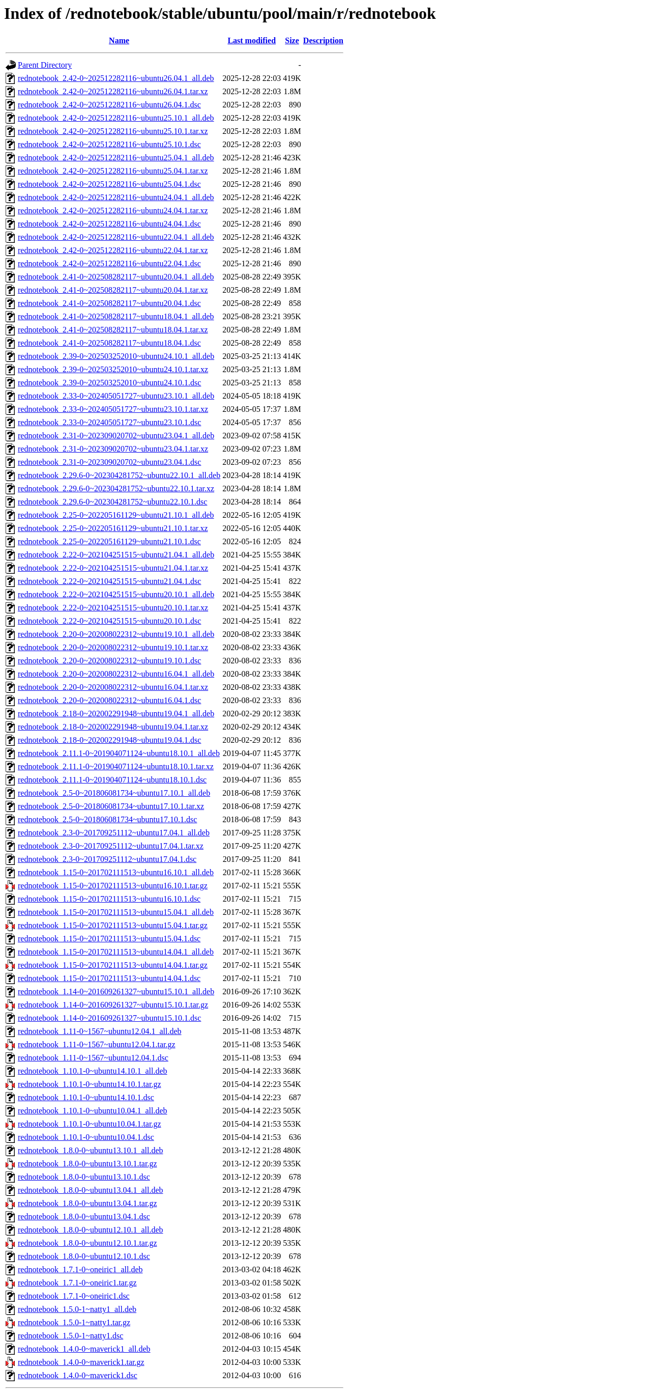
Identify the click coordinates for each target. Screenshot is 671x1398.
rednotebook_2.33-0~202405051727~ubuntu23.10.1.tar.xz (113, 409)
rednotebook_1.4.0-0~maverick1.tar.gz (81, 1362)
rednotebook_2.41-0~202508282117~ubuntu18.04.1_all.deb (116, 316)
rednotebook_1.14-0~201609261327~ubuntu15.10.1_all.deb (116, 991)
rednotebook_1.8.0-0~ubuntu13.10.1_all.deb (90, 1150)
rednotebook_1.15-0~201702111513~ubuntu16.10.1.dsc (109, 898)
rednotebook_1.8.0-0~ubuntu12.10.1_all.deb (90, 1229)
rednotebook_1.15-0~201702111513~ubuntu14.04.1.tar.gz (113, 965)
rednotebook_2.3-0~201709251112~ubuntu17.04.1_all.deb (114, 832)
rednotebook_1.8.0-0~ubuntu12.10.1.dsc (84, 1256)
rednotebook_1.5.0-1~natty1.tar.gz (74, 1322)
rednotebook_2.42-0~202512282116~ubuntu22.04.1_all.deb (116, 237)
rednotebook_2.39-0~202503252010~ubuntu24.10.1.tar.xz (113, 369)
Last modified (251, 40)
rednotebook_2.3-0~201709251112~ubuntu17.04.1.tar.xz (110, 846)
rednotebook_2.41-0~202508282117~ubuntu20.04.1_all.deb (116, 276)
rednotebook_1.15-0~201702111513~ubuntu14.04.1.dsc (109, 978)
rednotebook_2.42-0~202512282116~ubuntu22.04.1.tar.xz (113, 250)
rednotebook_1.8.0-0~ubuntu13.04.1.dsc (84, 1216)
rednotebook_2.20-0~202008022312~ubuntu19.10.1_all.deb (116, 634)
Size (292, 40)
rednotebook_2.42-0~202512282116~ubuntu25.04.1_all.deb (116, 157)
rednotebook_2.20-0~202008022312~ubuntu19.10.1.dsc (109, 660)
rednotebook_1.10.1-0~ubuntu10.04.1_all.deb (92, 1110)
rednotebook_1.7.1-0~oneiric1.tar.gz (77, 1282)
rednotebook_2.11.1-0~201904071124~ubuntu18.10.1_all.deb (119, 753)
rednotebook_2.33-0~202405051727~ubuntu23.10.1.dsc (109, 422)
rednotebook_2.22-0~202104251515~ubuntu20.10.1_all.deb (116, 594)
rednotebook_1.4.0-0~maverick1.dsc (77, 1375)
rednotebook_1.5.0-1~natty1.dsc (70, 1335)
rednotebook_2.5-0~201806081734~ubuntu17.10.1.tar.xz (111, 806)
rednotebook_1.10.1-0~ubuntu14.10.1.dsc (86, 1097)
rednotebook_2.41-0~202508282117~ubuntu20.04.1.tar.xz (113, 290)
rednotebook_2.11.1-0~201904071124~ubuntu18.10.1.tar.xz (116, 766)
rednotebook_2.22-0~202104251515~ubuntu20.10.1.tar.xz (113, 607)
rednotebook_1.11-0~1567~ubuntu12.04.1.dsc (93, 1057)
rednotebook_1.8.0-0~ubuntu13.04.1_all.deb (90, 1190)
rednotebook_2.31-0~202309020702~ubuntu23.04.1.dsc (109, 462)
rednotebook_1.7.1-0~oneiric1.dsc (74, 1296)
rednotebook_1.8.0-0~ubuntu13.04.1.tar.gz (87, 1203)
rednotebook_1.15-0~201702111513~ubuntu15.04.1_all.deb (116, 912)
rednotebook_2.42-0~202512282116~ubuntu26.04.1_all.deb (116, 78)
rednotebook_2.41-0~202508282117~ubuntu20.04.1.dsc (109, 303)
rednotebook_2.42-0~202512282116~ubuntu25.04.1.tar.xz (113, 170)
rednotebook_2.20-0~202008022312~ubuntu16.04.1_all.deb (116, 673)
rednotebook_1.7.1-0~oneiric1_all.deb (80, 1269)
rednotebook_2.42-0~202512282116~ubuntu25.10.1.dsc (109, 144)
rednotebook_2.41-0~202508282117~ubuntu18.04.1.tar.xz (113, 329)
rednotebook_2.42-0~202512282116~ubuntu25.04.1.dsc (109, 184)
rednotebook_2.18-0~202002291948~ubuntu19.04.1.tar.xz (113, 726)
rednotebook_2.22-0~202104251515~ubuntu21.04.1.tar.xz (113, 568)
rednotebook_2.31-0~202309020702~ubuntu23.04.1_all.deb (116, 435)
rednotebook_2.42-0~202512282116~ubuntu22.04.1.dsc (109, 263)
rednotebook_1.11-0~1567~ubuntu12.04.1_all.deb (100, 1031)
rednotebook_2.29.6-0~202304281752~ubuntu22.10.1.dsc (112, 501)
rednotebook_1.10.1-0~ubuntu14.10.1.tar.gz (89, 1084)
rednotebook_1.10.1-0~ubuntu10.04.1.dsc (86, 1137)
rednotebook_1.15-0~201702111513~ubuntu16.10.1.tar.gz (113, 885)
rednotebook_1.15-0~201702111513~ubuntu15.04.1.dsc (109, 938)
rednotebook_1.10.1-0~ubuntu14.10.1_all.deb (92, 1071)
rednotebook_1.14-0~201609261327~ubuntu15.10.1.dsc (109, 1018)
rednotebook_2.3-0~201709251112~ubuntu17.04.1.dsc (107, 859)
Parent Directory (45, 65)
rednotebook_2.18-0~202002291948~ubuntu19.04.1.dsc (109, 740)
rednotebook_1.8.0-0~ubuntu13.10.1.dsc (84, 1176)
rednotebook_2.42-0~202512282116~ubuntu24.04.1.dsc (109, 223)
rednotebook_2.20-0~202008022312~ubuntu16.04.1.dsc (109, 700)
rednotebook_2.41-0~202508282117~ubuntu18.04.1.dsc (109, 343)
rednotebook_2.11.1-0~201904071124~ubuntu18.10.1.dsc (112, 779)
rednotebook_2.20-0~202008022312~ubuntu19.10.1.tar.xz (113, 647)
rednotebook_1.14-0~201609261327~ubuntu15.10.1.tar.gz (113, 1004)
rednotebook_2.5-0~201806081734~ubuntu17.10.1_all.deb (114, 793)
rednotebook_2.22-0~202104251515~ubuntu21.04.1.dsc (109, 581)
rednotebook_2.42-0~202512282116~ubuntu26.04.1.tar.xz (113, 91)
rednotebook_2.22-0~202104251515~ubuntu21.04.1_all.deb (116, 554)
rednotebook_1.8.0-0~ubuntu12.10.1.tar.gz (87, 1243)
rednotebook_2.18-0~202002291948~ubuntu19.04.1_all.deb (116, 713)
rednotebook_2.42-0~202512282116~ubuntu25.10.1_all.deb (116, 118)
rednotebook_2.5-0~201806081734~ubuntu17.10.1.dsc (107, 819)
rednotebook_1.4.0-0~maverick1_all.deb (84, 1349)
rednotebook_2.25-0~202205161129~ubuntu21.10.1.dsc (109, 541)
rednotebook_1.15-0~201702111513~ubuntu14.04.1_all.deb (116, 951)
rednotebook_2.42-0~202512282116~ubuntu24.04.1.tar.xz (113, 210)
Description (323, 40)
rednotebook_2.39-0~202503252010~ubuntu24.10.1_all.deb (116, 356)
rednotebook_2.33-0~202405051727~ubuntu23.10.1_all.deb (116, 396)
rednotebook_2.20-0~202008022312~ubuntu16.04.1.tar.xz (113, 687)
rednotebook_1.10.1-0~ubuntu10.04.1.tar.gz (89, 1124)
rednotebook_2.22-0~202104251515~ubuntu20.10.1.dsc (109, 621)
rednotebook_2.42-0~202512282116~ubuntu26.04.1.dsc (109, 104)
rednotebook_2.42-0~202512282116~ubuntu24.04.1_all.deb (116, 197)
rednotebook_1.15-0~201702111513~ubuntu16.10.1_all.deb (116, 872)
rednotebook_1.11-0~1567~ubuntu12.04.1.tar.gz (97, 1044)
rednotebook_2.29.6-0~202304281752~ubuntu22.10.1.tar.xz (116, 488)
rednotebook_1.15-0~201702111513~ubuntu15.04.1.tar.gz (113, 925)
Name (119, 40)
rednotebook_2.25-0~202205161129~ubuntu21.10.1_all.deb (116, 515)
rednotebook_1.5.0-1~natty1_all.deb (77, 1309)
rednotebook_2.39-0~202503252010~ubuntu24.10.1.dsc (109, 382)
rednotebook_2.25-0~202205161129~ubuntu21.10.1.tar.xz (113, 528)
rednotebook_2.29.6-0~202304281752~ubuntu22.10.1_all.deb (119, 475)
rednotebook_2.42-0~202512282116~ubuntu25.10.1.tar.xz (113, 131)
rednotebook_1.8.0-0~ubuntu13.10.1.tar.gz (87, 1163)
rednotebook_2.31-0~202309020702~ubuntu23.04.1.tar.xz (113, 448)
